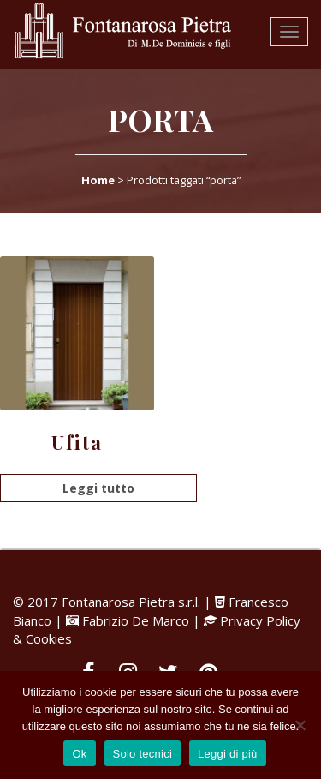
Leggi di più (228, 753)
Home (98, 180)
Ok (79, 753)
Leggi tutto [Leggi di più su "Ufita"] (98, 488)
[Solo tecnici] (299, 725)
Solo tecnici (142, 753)
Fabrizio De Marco (135, 620)
